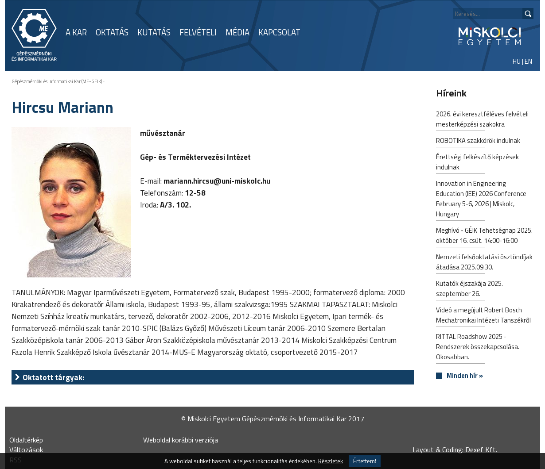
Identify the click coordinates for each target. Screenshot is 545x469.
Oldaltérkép (26, 439)
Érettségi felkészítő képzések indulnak (477, 163)
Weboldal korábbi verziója (180, 439)
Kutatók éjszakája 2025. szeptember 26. (469, 289)
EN (528, 61)
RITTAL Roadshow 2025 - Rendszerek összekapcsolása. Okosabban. (477, 347)
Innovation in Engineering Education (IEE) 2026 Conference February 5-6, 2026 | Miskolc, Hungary (481, 199)
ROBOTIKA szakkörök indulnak (478, 141)
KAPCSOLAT (279, 32)
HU (517, 61)
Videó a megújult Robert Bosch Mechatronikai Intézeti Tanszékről (483, 316)
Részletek (330, 461)
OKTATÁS (112, 32)
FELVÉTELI (198, 32)
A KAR (76, 32)
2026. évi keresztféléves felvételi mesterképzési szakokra (482, 120)
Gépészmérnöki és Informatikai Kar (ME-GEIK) (57, 81)
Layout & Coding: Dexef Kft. (455, 449)
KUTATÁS (154, 32)
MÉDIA (237, 32)
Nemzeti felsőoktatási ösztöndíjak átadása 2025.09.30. (484, 263)
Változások (26, 449)
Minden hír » (465, 376)
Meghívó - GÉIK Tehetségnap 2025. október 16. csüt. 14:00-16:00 (484, 236)
